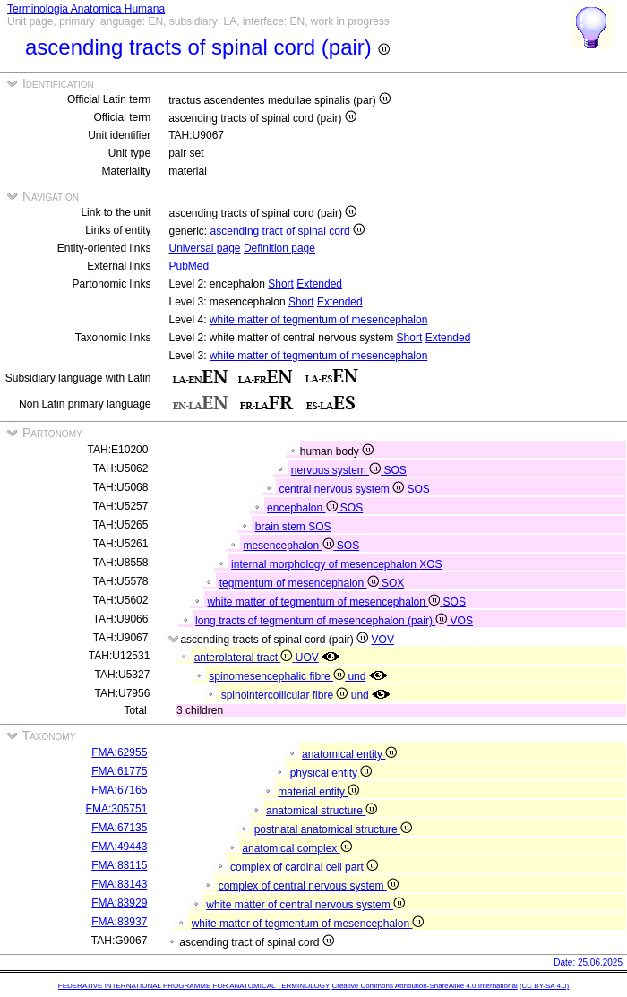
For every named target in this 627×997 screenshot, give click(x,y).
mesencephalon (289, 545)
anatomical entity (349, 754)
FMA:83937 (119, 921)
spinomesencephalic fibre (278, 676)
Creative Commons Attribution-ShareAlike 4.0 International (424, 986)
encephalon (303, 508)
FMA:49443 (119, 846)
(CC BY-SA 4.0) (544, 986)
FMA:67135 (119, 827)
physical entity (331, 773)
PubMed (189, 266)
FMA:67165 (119, 790)
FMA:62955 (119, 752)
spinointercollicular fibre (286, 695)
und (356, 676)
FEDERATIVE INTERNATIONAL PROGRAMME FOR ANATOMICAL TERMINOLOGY (194, 986)
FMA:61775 (119, 771)
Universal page (205, 248)
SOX (393, 583)
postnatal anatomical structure (333, 829)
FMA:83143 (119, 884)
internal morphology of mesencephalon (325, 564)
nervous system (337, 470)
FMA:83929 (119, 903)
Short (281, 284)
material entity (318, 792)
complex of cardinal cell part (304, 867)
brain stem (281, 526)
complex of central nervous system (309, 886)
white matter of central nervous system (305, 904)
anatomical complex (296, 848)
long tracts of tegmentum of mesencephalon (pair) (322, 621)
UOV (307, 657)
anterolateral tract (245, 657)
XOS (430, 564)
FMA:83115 (119, 865)
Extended (319, 284)
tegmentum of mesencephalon (300, 583)
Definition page (279, 248)
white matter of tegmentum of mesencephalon (318, 320)
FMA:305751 (117, 809)
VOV (383, 639)
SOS (395, 470)
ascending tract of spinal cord (287, 231)
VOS (462, 621)
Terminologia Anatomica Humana (86, 9)
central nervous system (343, 489)
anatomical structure (321, 810)
